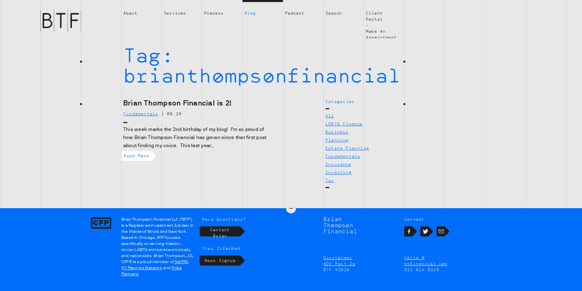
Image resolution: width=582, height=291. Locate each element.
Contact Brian (225, 231)
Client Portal (374, 16)
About (130, 13)
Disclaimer (337, 257)
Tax (329, 180)
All (329, 115)
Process (214, 13)
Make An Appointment (381, 34)
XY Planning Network (141, 268)
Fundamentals (342, 156)
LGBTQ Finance (344, 123)
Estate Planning (347, 148)
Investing (338, 172)
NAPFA (181, 261)
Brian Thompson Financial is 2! (177, 103)
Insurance (338, 164)
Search (333, 13)
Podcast (294, 13)
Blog (250, 13)
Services (175, 13)
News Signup (222, 260)
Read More (137, 156)
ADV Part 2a (339, 263)
